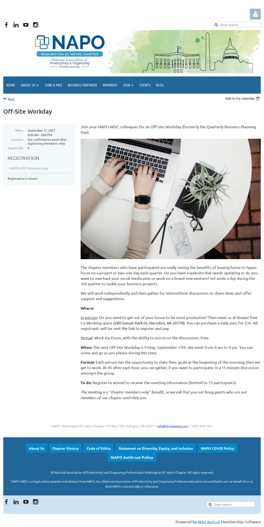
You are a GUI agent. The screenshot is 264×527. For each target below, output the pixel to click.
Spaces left (15, 148)
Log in (255, 14)
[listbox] (243, 98)
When (19, 130)
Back (11, 99)
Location (17, 139)
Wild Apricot (209, 521)
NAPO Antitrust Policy (132, 457)
